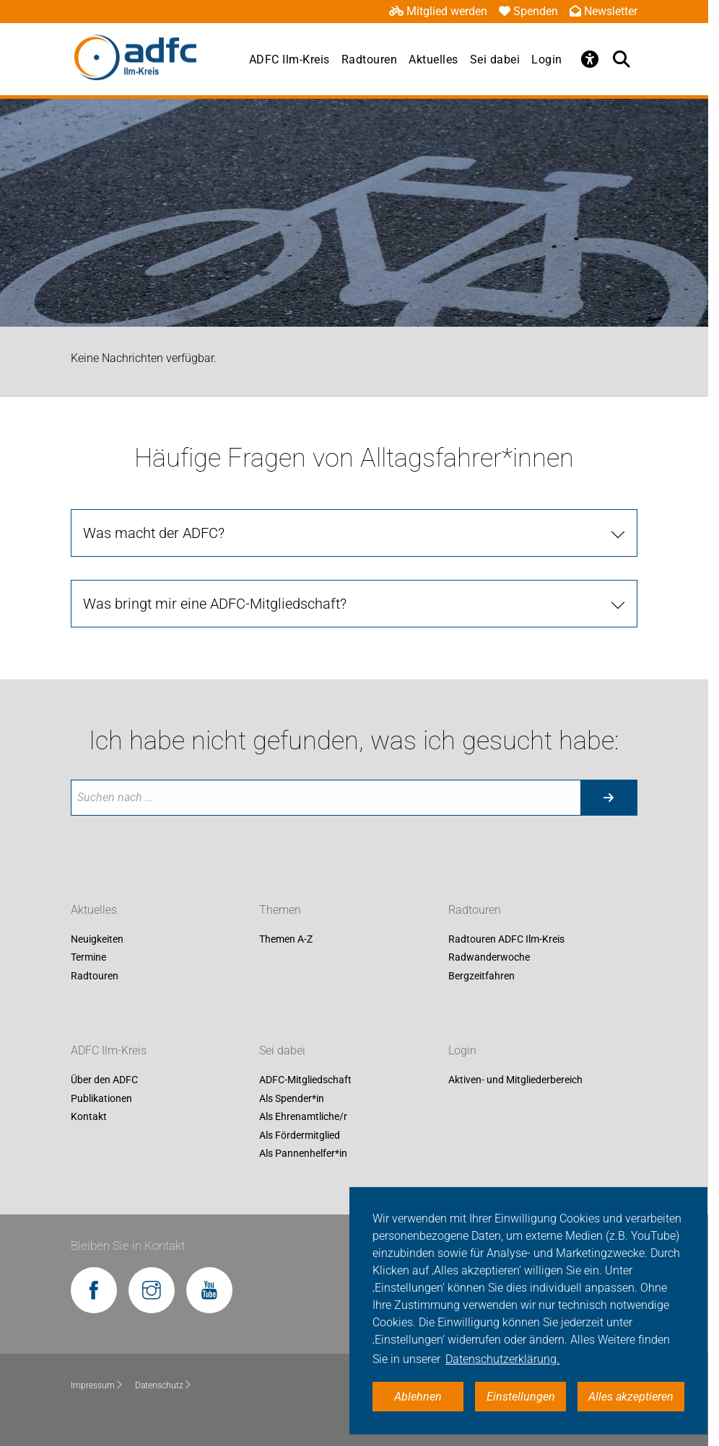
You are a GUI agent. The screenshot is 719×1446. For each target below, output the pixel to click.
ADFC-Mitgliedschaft (305, 1079)
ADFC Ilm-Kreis (289, 59)
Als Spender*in (291, 1098)
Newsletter (603, 11)
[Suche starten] (608, 797)
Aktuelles (433, 59)
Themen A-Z (286, 939)
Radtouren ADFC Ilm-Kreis (506, 939)
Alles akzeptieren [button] (631, 1396)
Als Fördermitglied (299, 1135)
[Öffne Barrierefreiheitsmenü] (590, 59)
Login (546, 59)
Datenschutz (163, 1385)
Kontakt (89, 1117)
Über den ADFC (104, 1079)
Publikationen (101, 1098)
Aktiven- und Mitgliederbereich (515, 1079)
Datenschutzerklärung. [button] (502, 1359)
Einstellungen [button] (521, 1396)
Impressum (97, 1385)
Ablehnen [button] (418, 1396)
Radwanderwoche (489, 958)
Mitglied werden (438, 11)
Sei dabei (495, 59)
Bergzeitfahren (481, 976)
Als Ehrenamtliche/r (303, 1117)
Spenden (528, 11)
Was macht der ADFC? (154, 533)
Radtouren (369, 59)
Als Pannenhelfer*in (303, 1154)
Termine (88, 958)
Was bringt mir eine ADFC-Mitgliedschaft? (215, 603)
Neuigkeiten (97, 939)
